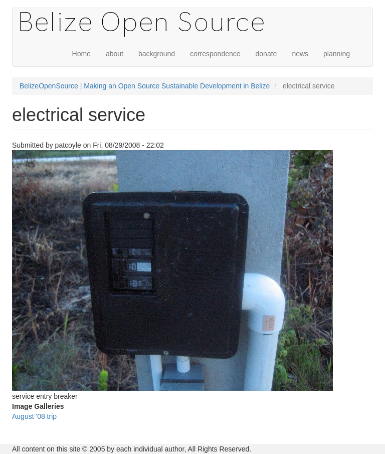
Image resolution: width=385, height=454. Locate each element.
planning (336, 54)
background (156, 54)
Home (81, 54)
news (300, 54)
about (114, 54)
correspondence (215, 54)
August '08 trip (34, 416)
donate (266, 54)
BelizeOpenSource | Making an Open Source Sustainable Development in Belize (145, 86)
